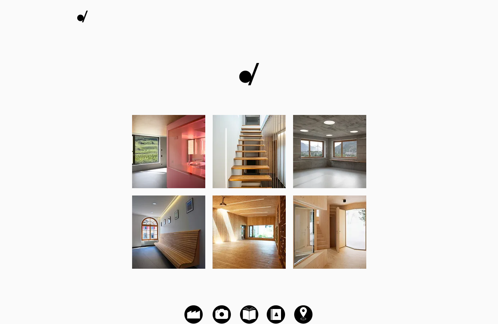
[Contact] (276, 314)
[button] (168, 151)
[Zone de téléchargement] (249, 314)
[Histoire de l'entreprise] (193, 314)
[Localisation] (303, 314)
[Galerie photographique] (249, 74)
